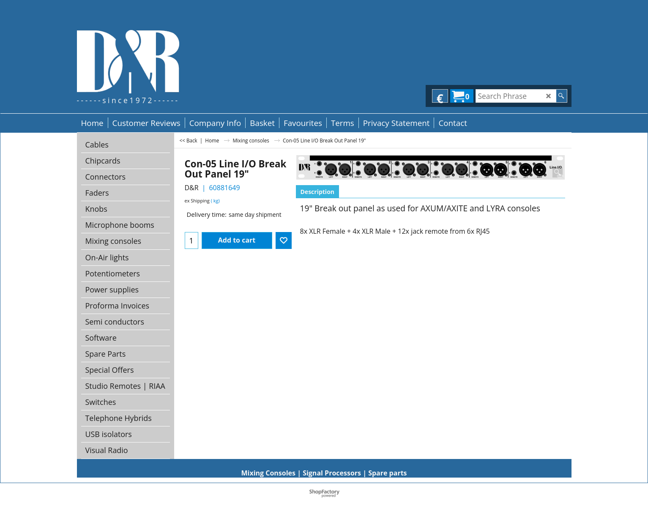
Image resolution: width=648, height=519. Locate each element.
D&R (192, 187)
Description (318, 192)
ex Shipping (197, 200)
